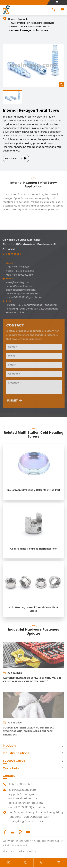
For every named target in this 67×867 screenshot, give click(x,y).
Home (11, 19)
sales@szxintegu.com (16, 282)
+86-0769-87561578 (15, 267)
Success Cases (14, 760)
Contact (9, 776)
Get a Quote (16, 158)
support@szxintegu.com (17, 286)
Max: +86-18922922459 (16, 275)
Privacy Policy (27, 851)
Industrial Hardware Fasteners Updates (33, 629)
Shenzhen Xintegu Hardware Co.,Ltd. (41, 841)
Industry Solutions (16, 753)
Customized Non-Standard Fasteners (32, 23)
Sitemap (8, 851)
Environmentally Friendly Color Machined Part (33, 492)
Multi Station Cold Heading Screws (31, 27)
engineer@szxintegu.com (18, 290)
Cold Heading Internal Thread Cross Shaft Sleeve (33, 611)
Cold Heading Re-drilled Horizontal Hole (33, 551)
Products (23, 19)
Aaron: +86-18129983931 (17, 271)
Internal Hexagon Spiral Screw (29, 30)
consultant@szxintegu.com (19, 294)
